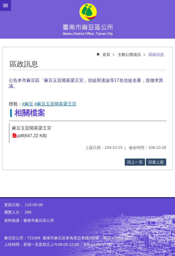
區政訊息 (156, 54)
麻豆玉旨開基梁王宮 (31, 128)
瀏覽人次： (13, 212)
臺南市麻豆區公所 (87, 19)
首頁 (106, 54)
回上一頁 (135, 162)
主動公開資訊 (129, 54)
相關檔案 (29, 113)
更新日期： (13, 205)
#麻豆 (27, 104)
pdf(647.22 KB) (32, 135)
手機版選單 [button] (5, 5)
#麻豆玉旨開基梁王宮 (55, 104)
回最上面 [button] (156, 162)
